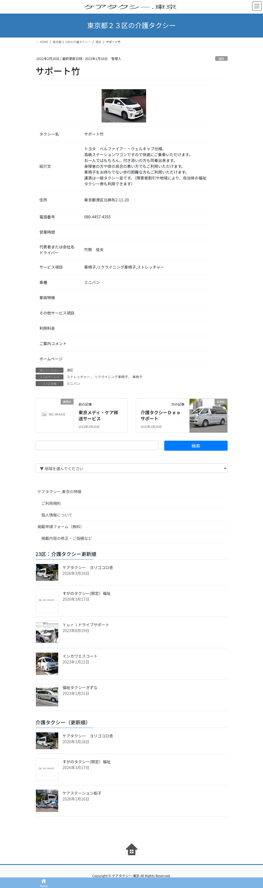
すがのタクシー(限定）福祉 (87, 593)
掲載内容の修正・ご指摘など (66, 538)
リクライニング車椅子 (111, 376)
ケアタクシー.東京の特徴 (60, 491)
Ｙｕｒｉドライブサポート (86, 624)
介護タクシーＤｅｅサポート (161, 415)
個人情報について (57, 515)
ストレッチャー (78, 376)
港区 (221, 58)
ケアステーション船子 (82, 793)
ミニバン (73, 383)
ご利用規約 (51, 503)
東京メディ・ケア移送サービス (98, 415)
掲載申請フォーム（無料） (61, 526)
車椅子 (137, 376)
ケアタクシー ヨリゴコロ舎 (88, 567)
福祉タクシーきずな (80, 687)
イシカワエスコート (80, 656)
